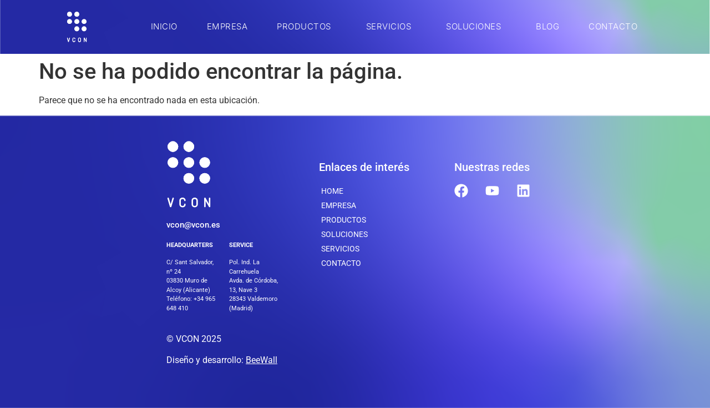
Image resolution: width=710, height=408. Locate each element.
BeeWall (261, 360)
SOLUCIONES (476, 26)
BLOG (547, 26)
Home (332, 191)
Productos (307, 26)
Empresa (227, 26)
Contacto (613, 26)
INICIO (164, 26)
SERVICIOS (391, 26)
